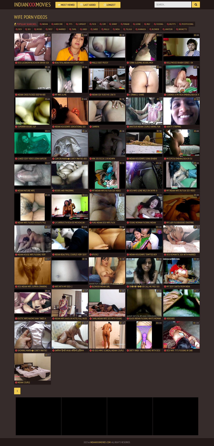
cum (103, 24)
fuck (93, 24)
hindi (83, 29)
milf (147, 24)
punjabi (125, 24)
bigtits (171, 24)
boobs (38, 29)
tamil (72, 29)
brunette (181, 29)
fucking (158, 24)
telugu (127, 29)
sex (28, 29)
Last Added (88, 5)
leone (137, 24)
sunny (113, 24)
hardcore (57, 24)
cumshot (81, 24)
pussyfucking (186, 24)
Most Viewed (66, 5)
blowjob (154, 29)
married (61, 29)
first (49, 29)
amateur (168, 29)
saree (94, 29)
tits (69, 24)
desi (19, 29)
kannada (141, 29)
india (116, 29)
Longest (110, 5)
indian (44, 24)
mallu (105, 29)
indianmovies (32, 5)
